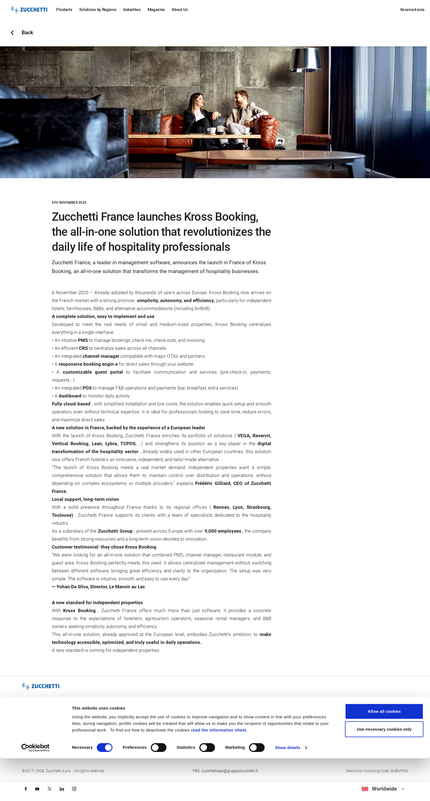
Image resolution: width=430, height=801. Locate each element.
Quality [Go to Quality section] (196, 712)
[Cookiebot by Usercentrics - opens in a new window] (36, 790)
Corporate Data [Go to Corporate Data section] (369, 723)
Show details (288, 790)
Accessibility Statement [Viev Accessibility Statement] (293, 734)
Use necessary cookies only (384, 771)
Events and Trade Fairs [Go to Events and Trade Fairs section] (44, 723)
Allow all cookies (384, 753)
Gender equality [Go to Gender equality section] (286, 712)
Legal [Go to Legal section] (112, 723)
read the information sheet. (219, 772)
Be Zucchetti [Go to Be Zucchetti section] (35, 734)
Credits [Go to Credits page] (114, 734)
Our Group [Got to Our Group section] (33, 712)
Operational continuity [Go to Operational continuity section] (209, 734)
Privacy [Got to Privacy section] (114, 712)
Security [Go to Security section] (197, 723)
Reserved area (412, 9)
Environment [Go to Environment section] (284, 723)
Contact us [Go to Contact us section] (365, 712)
